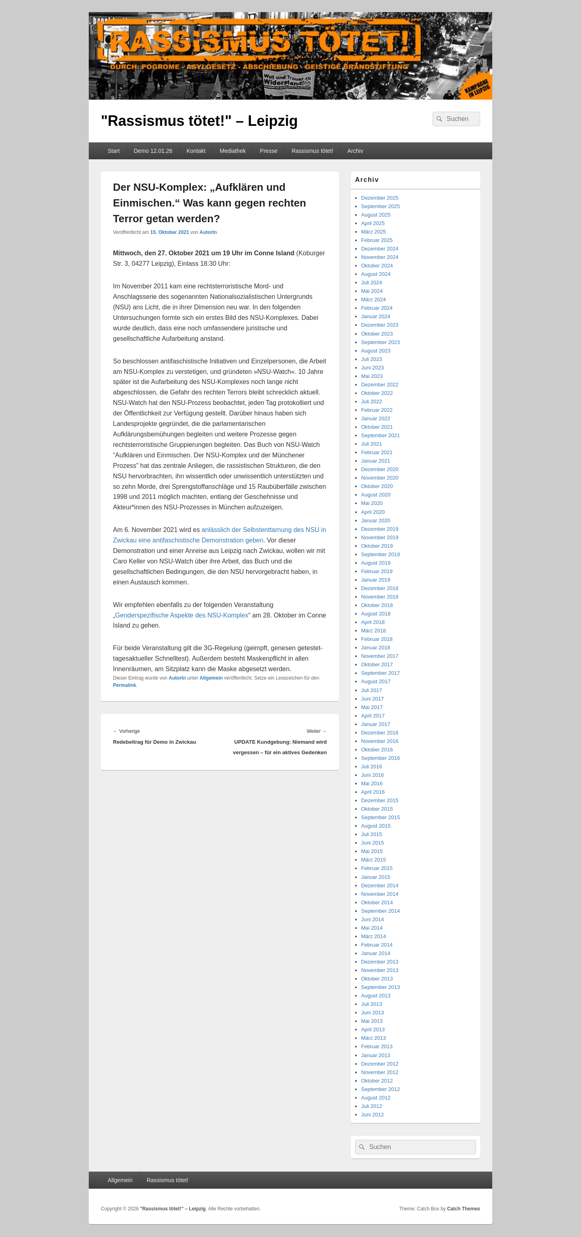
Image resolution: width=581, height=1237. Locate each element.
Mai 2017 (371, 707)
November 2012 (380, 1072)
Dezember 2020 (380, 469)
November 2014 (380, 894)
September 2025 (380, 206)
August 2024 (376, 274)
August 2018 (376, 614)
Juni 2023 (372, 368)
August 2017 (376, 681)
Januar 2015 (375, 877)
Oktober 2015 (377, 809)
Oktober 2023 (377, 334)
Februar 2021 (377, 452)
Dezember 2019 (380, 529)
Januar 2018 (375, 648)
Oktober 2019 (377, 546)
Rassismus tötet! (312, 151)
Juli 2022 (371, 401)
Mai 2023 (371, 376)
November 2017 (380, 656)
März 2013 (373, 1038)
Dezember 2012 (380, 1064)
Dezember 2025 (380, 198)
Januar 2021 (375, 461)
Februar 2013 (377, 1046)
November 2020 (380, 478)
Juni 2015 (372, 843)
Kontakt (195, 151)
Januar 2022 (375, 418)
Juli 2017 (371, 690)
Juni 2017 (372, 699)
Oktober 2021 (377, 427)
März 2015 (373, 860)
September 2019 (380, 554)
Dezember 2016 (380, 733)
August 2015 (376, 826)
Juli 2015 (371, 834)
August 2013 (376, 996)
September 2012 (380, 1089)
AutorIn (208, 232)
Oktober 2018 (377, 605)
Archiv (355, 151)
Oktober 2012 (377, 1081)
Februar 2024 (377, 308)
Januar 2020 (375, 520)
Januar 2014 (375, 953)
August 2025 (376, 215)
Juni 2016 (372, 775)
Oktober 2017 (377, 664)
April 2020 (373, 512)
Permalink (124, 685)
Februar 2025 (377, 240)
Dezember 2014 (380, 885)
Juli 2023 (371, 359)
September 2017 (380, 673)
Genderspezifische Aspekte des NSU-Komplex (181, 615)
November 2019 (380, 537)
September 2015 (380, 817)
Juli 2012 (371, 1106)
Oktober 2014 (377, 902)
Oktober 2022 (377, 393)
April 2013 (373, 1029)
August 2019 (376, 563)
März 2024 (373, 299)
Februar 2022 (377, 410)
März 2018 (373, 631)
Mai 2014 (371, 928)
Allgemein (211, 678)
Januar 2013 (375, 1055)
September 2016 (380, 758)
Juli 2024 (371, 283)
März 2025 (373, 232)
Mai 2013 (371, 1021)
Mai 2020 (371, 503)
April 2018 (373, 622)
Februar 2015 (377, 868)
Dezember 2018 (380, 588)
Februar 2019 (377, 571)
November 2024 (380, 257)
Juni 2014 (372, 919)
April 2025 (373, 223)
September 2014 (380, 911)
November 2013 (380, 970)
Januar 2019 (375, 580)
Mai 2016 (371, 783)
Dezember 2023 (380, 325)
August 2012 (376, 1098)
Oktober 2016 (377, 750)
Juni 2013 (372, 1013)
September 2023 (380, 342)
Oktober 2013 (377, 979)
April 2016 (373, 792)
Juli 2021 (371, 444)
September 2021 (380, 435)
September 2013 (380, 987)
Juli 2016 (371, 766)
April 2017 (373, 716)
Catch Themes (463, 1209)
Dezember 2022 (380, 385)
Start (114, 151)
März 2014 (373, 936)
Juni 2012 (372, 1115)
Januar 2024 (375, 316)
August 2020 (376, 495)
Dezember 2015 (380, 800)
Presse (269, 151)
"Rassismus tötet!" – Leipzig (199, 121)
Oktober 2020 (377, 486)
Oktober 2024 (377, 266)
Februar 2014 (377, 945)
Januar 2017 (375, 724)
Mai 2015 (371, 851)
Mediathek (233, 151)
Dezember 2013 (380, 962)
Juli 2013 (371, 1004)
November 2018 (380, 597)
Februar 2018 (377, 639)
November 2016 (380, 741)
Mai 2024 (371, 291)
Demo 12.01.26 (153, 151)
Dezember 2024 (380, 249)
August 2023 (376, 351)
